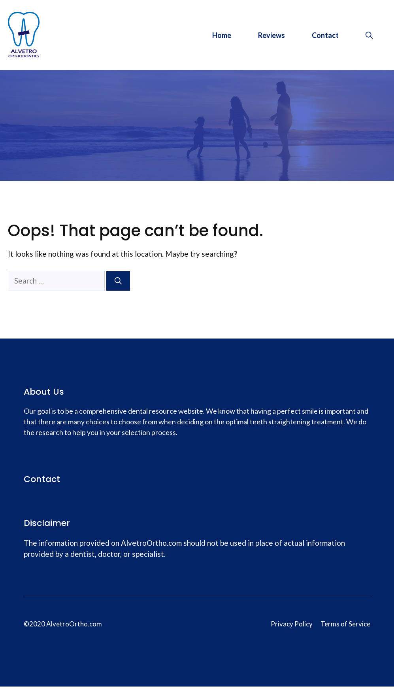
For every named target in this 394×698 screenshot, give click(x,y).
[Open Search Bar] (369, 35)
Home (221, 35)
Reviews (271, 35)
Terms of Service (345, 624)
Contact (325, 35)
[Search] (118, 281)
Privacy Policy (292, 624)
